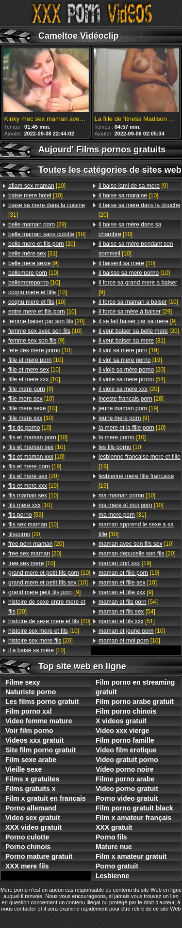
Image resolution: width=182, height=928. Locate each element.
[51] (127, 621)
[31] (46, 210)
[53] (25, 514)
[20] (41, 243)
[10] (37, 185)
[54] (132, 379)
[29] (37, 224)
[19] (34, 466)
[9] (33, 263)
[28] (131, 398)
